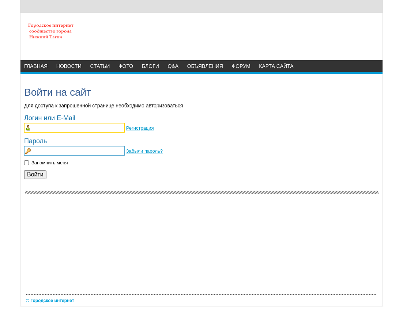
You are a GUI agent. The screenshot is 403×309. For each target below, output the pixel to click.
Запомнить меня (49, 162)
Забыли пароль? (144, 151)
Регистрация (140, 128)
